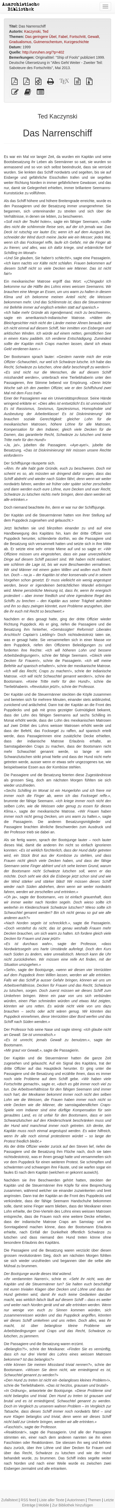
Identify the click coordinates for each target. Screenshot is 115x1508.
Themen (94, 1500)
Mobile (43, 1505)
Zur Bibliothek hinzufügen (72, 1505)
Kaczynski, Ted (36, 31)
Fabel (63, 37)
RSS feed (28, 1500)
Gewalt (93, 37)
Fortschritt (77, 37)
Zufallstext (9, 1500)
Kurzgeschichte (76, 42)
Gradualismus (20, 42)
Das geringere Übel (40, 37)
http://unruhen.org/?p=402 (43, 52)
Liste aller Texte (51, 1500)
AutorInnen (76, 1500)
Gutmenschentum (47, 42)
